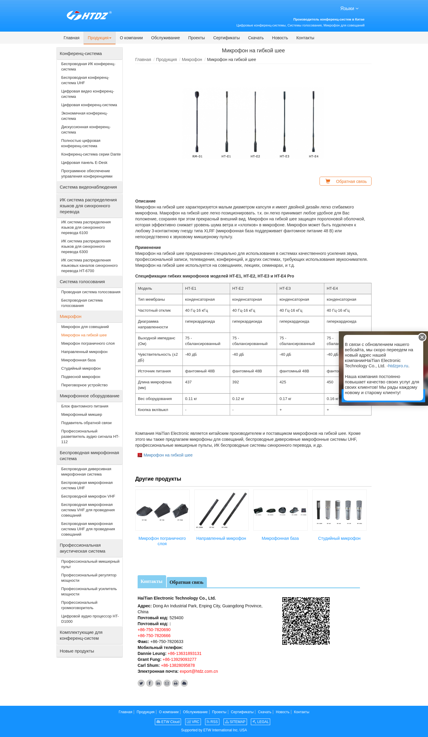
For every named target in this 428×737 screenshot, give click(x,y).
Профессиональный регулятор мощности (89, 578)
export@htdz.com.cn (199, 671)
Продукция (166, 59)
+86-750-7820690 (154, 629)
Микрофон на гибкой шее (168, 455)
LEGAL (260, 722)
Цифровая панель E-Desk (84, 162)
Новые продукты (77, 650)
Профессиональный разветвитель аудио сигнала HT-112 (90, 436)
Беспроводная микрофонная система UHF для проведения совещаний (88, 529)
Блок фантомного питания (84, 406)
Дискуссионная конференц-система (86, 129)
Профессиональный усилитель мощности (89, 591)
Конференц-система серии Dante (91, 154)
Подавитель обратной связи (86, 423)
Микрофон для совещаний (85, 326)
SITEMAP (235, 722)
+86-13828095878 (177, 665)
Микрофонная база (280, 538)
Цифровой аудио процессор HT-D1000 (90, 619)
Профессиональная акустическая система (82, 547)
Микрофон (192, 59)
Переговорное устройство (84, 385)
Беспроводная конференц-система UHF (85, 80)
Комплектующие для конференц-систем (81, 635)
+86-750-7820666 (154, 635)
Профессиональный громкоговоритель (79, 605)
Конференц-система (81, 53)
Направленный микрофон (221, 538)
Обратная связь (187, 582)
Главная (143, 59)
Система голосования (82, 281)
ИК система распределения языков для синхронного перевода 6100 (86, 227)
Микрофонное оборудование (89, 395)
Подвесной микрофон (80, 376)
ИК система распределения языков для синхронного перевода (88, 205)
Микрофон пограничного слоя (162, 541)
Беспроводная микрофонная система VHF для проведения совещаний (88, 510)
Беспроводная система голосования (82, 303)
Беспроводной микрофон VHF (88, 496)
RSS (212, 722)
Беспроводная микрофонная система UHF (87, 485)
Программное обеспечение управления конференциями (86, 173)
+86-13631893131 (184, 653)
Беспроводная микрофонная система (89, 455)
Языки (349, 8)
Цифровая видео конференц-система (87, 94)
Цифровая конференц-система (89, 105)
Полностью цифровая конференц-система (80, 143)
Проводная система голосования (90, 292)
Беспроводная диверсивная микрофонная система (86, 471)
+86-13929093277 (178, 659)
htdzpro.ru (398, 365)
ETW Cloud (168, 722)
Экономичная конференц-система (84, 116)
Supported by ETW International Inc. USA (214, 730)
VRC (193, 722)
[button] (100, 38)
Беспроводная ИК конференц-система (88, 66)
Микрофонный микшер (81, 414)
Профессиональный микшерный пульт (90, 564)
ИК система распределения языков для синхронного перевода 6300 (86, 246)
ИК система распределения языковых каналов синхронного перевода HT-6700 (89, 265)
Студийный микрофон (339, 538)
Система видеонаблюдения (88, 186)
